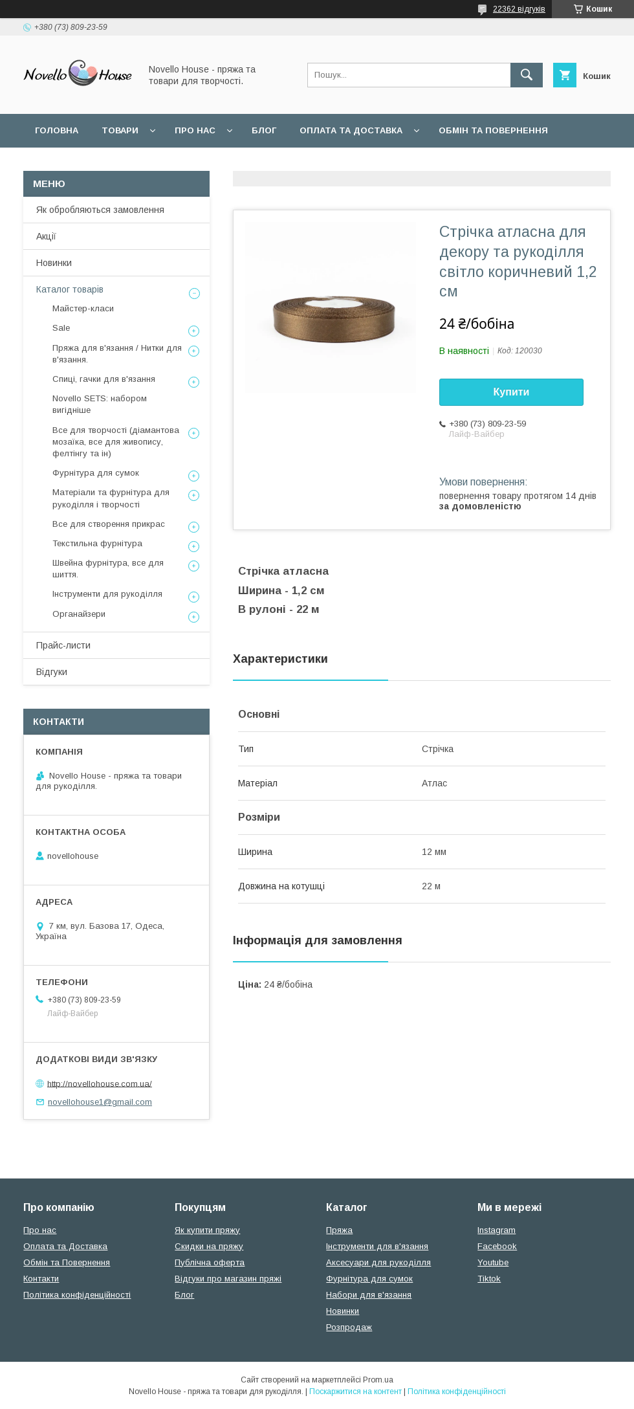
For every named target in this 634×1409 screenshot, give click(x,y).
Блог (264, 130)
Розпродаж (349, 1327)
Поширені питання (83, 164)
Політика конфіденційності (77, 1295)
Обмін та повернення (493, 130)
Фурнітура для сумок (95, 473)
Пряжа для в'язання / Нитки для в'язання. (117, 353)
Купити (512, 391)
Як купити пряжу (207, 1230)
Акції (46, 236)
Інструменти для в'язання (377, 1246)
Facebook (497, 1246)
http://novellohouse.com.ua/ (99, 1083)
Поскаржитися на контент (355, 1391)
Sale (61, 328)
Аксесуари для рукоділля (378, 1262)
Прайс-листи (63, 645)
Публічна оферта (210, 1262)
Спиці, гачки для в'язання (103, 379)
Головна (56, 130)
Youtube (492, 1262)
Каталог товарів (70, 289)
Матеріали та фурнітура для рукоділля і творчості (110, 498)
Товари (120, 130)
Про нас (195, 130)
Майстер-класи (83, 308)
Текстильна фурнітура (97, 543)
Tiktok (489, 1278)
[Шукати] (526, 75)
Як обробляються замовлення (100, 210)
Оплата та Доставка (351, 130)
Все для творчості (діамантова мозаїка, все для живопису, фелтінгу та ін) (115, 441)
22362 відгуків (519, 9)
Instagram (496, 1230)
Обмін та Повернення (66, 1262)
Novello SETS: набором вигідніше (99, 404)
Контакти (41, 1278)
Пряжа (339, 1230)
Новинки (54, 263)
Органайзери (78, 614)
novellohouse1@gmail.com (100, 1102)
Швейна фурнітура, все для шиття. (108, 568)
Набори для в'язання (368, 1295)
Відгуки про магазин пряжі (228, 1278)
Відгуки (51, 672)
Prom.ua (378, 1379)
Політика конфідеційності (343, 164)
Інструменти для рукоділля (107, 594)
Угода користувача (203, 164)
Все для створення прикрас (108, 524)
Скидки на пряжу (209, 1246)
